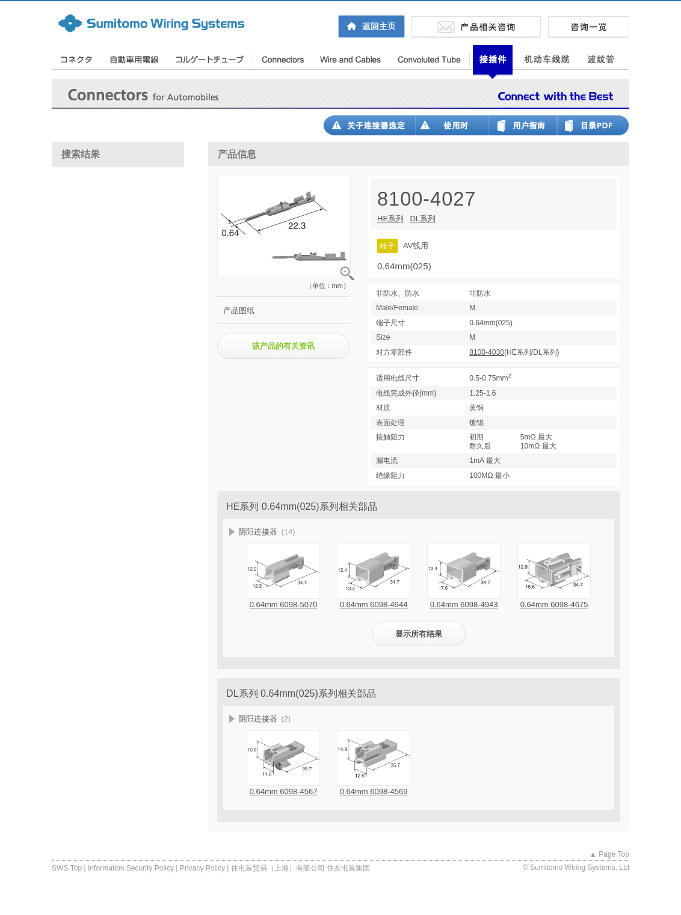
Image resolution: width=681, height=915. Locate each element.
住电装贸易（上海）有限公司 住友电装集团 (300, 868)
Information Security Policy (131, 868)
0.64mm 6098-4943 (464, 604)
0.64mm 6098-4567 (284, 791)
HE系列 (390, 218)
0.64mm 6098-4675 (554, 604)
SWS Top (67, 868)
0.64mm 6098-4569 (374, 791)
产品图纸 (238, 310)
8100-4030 (486, 352)
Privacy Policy (202, 868)
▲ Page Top (609, 854)
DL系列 (423, 218)
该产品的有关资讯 (283, 345)
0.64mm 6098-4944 (374, 604)
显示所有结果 (418, 633)
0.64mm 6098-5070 (284, 604)
